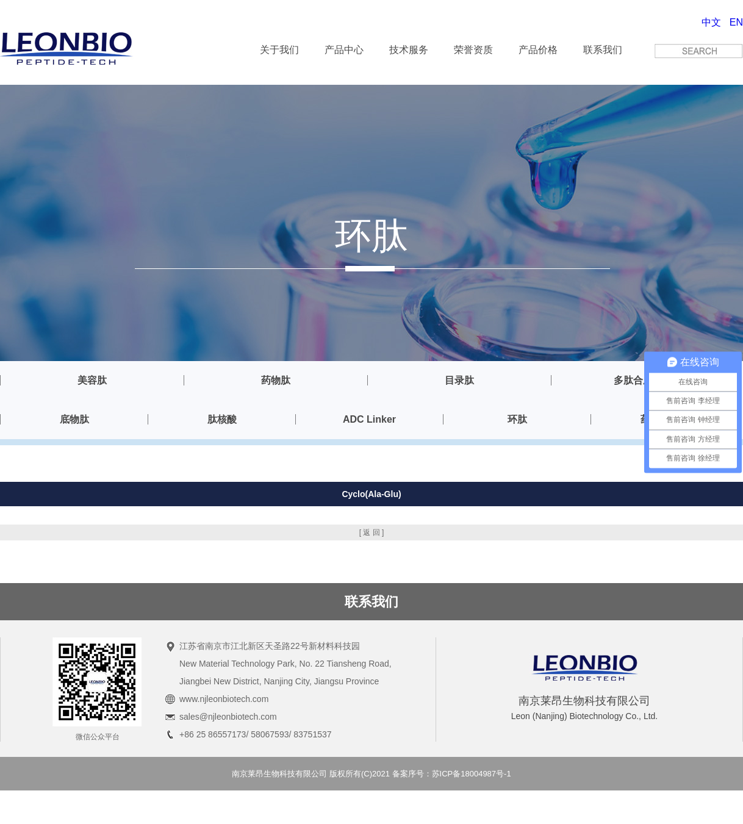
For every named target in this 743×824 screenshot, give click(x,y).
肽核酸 (222, 419)
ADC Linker (369, 419)
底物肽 (74, 419)
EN (736, 22)
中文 (711, 22)
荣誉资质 (473, 50)
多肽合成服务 (643, 380)
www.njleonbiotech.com (223, 699)
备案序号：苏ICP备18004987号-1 (451, 773)
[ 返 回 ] (371, 532)
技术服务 (408, 50)
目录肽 (459, 380)
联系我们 (602, 50)
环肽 (517, 419)
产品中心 (344, 50)
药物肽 (275, 380)
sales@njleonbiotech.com (228, 717)
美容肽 (92, 380)
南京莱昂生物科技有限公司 (279, 773)
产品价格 (538, 50)
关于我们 (279, 50)
